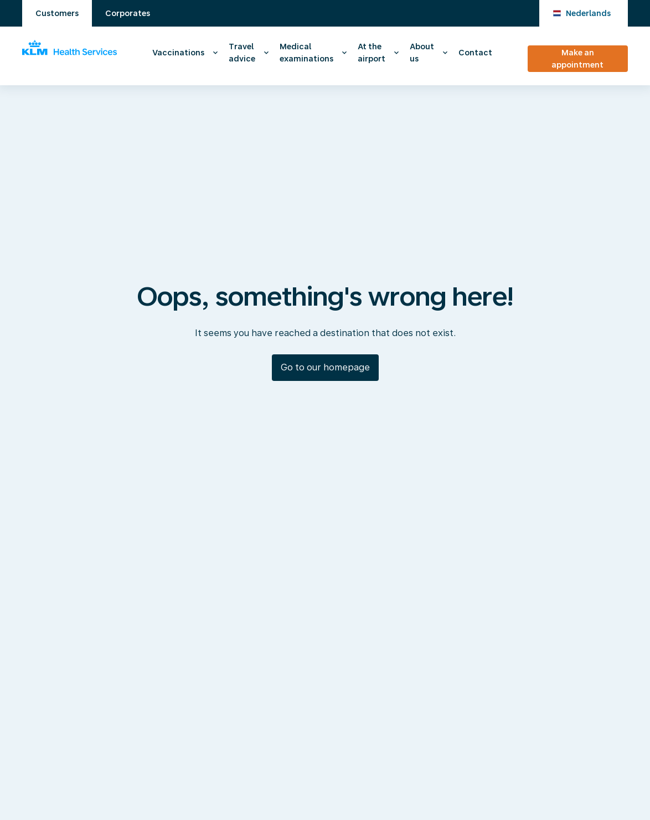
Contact (475, 52)
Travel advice (242, 52)
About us (422, 52)
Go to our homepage (325, 367)
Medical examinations (306, 52)
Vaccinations (178, 52)
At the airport (371, 52)
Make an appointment (577, 58)
